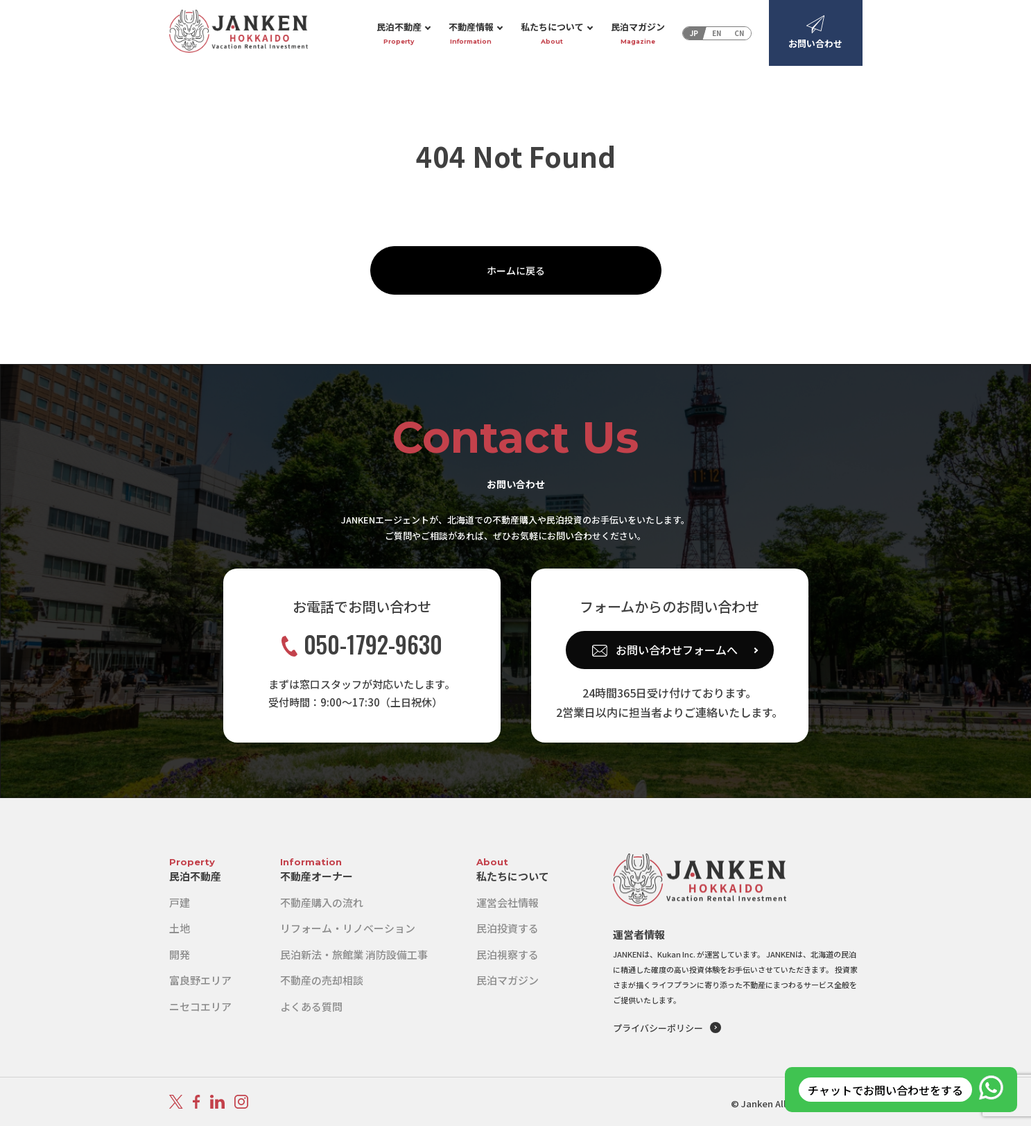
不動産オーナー (316, 876)
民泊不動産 (399, 33)
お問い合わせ (815, 32)
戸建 (179, 902)
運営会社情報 (507, 902)
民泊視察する (507, 954)
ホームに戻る (516, 270)
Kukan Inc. (676, 954)
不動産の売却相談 (321, 980)
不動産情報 (471, 33)
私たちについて (552, 33)
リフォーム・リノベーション (347, 928)
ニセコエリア (200, 1006)
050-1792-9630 (361, 644)
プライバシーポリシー (658, 1027)
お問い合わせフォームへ (677, 649)
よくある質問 (311, 1006)
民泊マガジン (638, 33)
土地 (179, 928)
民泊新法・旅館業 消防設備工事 (354, 954)
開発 (179, 954)
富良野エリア (200, 980)
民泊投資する (507, 928)
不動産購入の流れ (321, 902)
